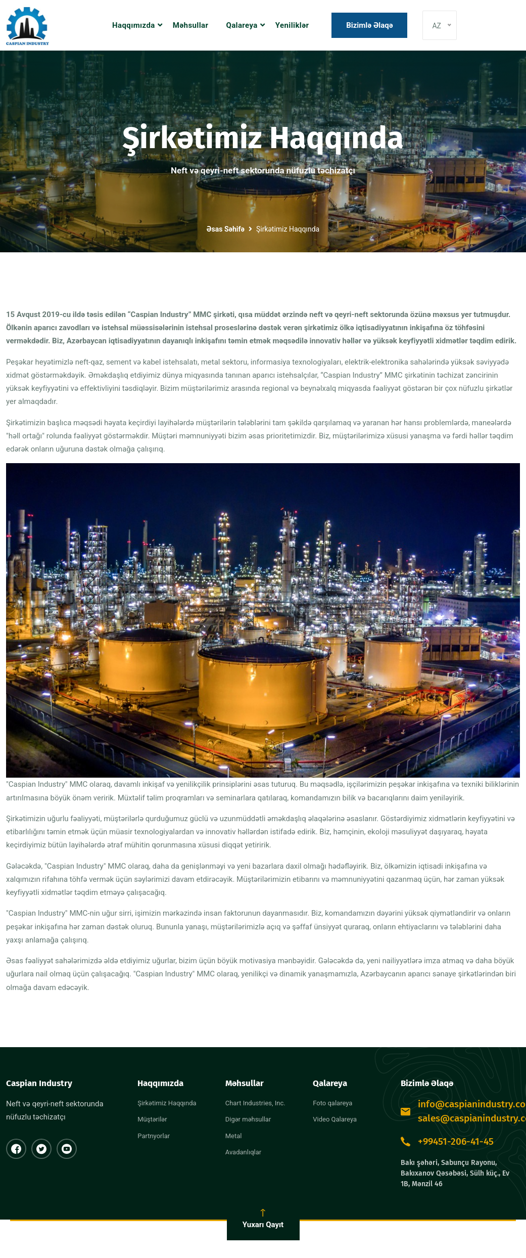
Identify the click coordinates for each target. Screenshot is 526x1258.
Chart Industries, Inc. (255, 1103)
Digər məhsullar (248, 1119)
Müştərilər (152, 1119)
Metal (233, 1136)
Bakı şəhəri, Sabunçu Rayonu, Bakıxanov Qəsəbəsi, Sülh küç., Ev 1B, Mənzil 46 (455, 1173)
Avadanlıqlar (243, 1152)
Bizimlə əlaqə (369, 25)
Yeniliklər (292, 25)
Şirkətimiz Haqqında (166, 1103)
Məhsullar (191, 25)
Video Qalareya (335, 1119)
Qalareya (241, 25)
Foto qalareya (332, 1103)
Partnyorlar (153, 1136)
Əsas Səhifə (226, 229)
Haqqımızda (133, 25)
